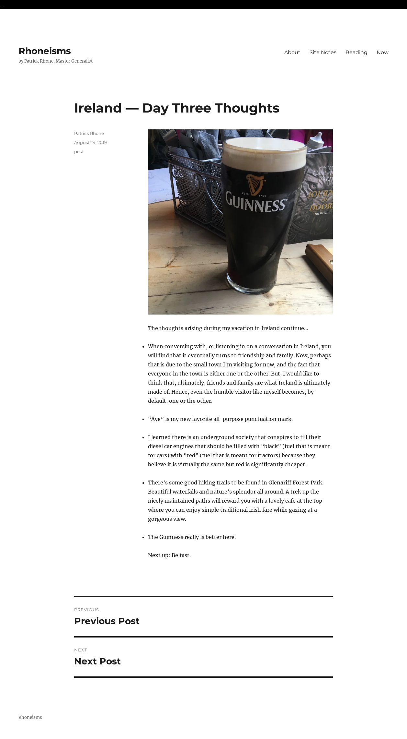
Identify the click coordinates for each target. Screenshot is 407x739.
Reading (356, 52)
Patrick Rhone (89, 133)
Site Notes (323, 52)
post (78, 151)
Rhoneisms (44, 50)
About (292, 52)
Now (383, 52)
